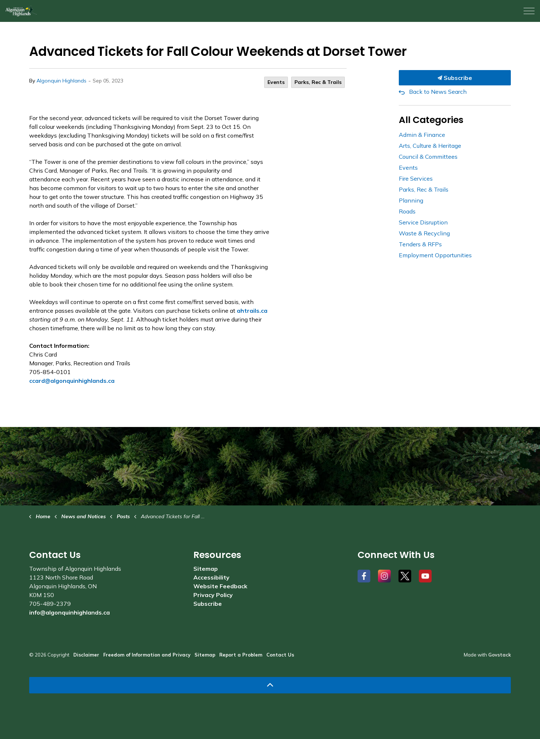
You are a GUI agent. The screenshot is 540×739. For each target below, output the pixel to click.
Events (276, 82)
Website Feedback (220, 586)
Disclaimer (86, 655)
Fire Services (416, 178)
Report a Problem (240, 655)
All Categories (431, 119)
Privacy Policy (213, 594)
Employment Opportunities (435, 255)
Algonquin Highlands (61, 80)
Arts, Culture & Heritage (430, 145)
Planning (411, 200)
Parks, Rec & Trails (318, 82)
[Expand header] (529, 11)
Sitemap (205, 568)
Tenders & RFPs (420, 244)
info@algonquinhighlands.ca (69, 612)
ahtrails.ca (252, 310)
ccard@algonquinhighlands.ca (72, 380)
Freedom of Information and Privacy (146, 655)
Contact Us (280, 655)
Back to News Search (438, 91)
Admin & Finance (422, 134)
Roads (407, 211)
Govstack (499, 655)
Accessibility (211, 577)
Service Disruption (423, 222)
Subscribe (455, 77)
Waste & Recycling (424, 233)
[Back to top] (270, 685)
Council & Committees (428, 156)
